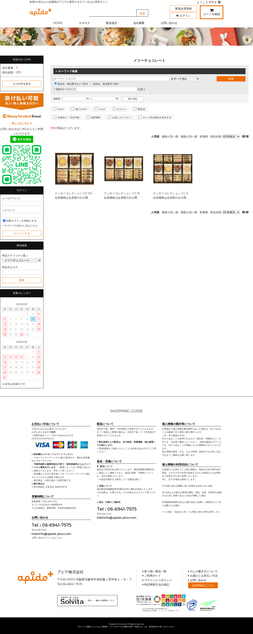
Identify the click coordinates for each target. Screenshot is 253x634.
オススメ (121, 109)
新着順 (204, 136)
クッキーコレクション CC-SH (73, 193)
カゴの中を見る (22, 83)
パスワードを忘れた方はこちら (20, 225)
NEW (61, 109)
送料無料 (95, 117)
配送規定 (111, 23)
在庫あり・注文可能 (68, 117)
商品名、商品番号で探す (104, 83)
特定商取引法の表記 (156, 584)
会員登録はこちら (203, 585)
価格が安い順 (170, 136)
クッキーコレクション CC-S (170, 193)
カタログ (84, 23)
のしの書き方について (203, 571)
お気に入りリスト (121, 117)
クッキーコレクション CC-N (122, 193)
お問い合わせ (169, 23)
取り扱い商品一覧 (154, 571)
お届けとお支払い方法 (203, 575)
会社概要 (138, 23)
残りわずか (81, 109)
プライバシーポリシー (157, 580)
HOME (58, 23)
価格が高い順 (189, 136)
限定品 (141, 109)
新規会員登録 (183, 8)
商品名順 (215, 136)
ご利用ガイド (152, 575)
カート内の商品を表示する (157, 117)
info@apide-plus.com (54, 534)
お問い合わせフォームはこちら (47, 537)
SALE (102, 109)
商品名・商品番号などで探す (71, 83)
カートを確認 (212, 13)
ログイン (183, 15)
